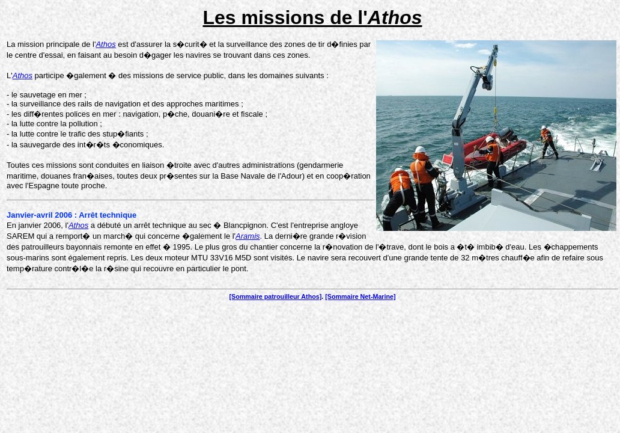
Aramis (248, 236)
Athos (105, 44)
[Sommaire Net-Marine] (360, 296)
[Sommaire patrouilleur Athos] (275, 296)
